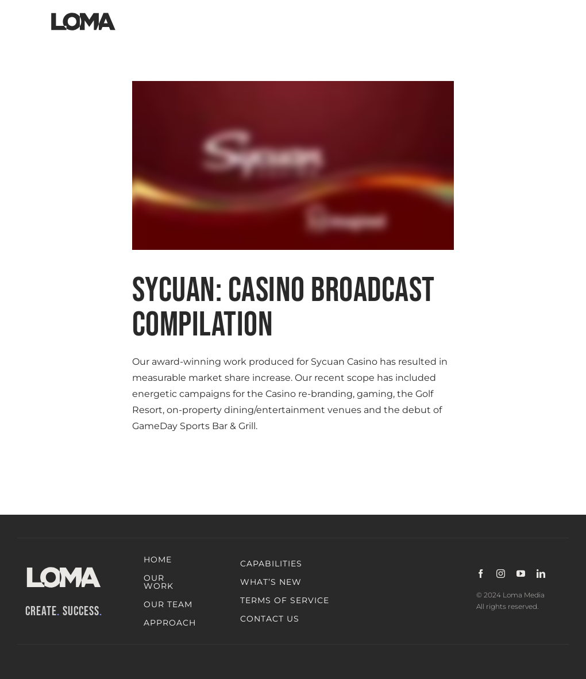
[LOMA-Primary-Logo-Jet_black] (83, 12)
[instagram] (500, 573)
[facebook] (480, 573)
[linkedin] (541, 573)
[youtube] (520, 573)
